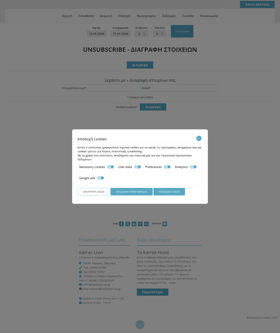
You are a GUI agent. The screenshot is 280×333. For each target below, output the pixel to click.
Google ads (91, 178)
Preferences (158, 167)
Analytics (186, 167)
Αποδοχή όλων (169, 191)
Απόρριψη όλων (93, 191)
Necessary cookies (96, 167)
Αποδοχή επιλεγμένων (131, 191)
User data (129, 167)
